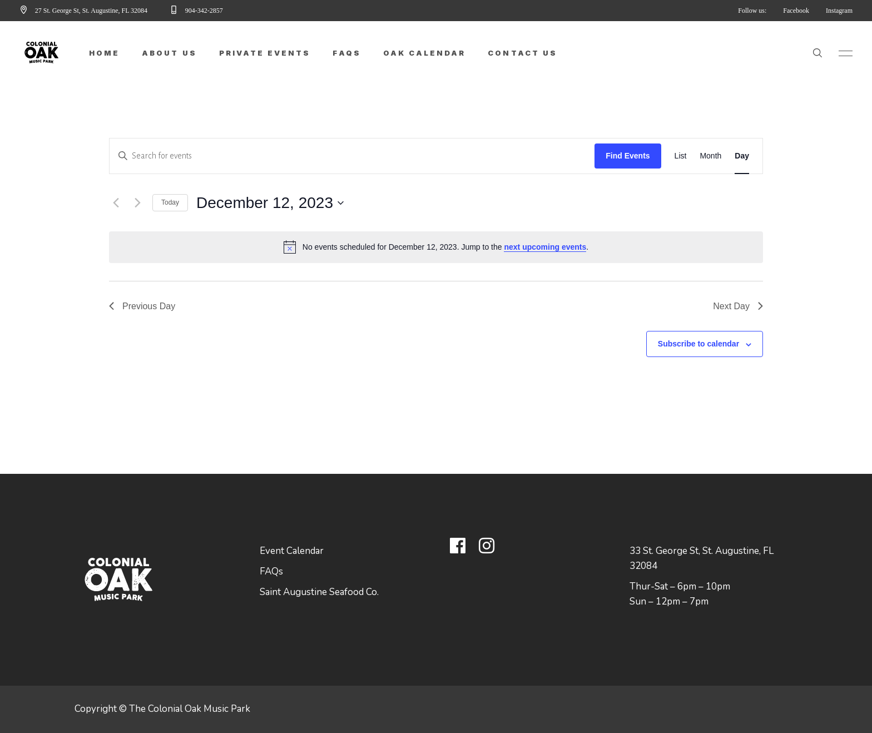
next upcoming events (545, 246)
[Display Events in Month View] (710, 156)
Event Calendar (292, 550)
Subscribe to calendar (698, 343)
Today (170, 202)
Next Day (738, 306)
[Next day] (137, 203)
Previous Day (142, 306)
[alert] (436, 247)
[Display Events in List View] (681, 156)
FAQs (271, 571)
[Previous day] (115, 203)
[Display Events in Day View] (742, 156)
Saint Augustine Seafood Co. (319, 592)
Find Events (628, 155)
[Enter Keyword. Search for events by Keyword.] (352, 156)
